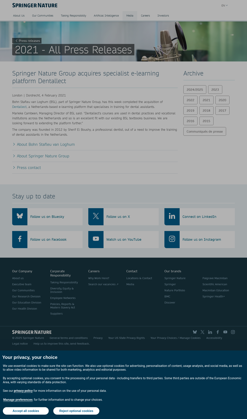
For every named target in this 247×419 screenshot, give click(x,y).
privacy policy (23, 391)
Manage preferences (18, 399)
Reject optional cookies (76, 411)
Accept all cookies (26, 411)
